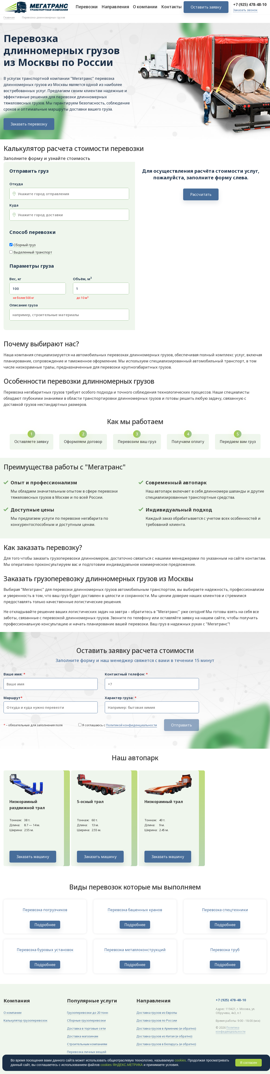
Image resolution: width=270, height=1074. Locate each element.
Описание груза (23, 305)
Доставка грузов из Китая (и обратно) (164, 1036)
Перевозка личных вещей (86, 1052)
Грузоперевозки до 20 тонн (87, 1012)
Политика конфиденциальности (230, 1030)
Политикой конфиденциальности (131, 725)
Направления (115, 9)
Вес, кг (15, 279)
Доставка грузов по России (156, 1020)
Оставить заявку (206, 9)
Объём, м (82, 279)
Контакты (171, 9)
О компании (145, 9)
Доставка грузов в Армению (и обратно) (166, 1028)
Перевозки (87, 9)
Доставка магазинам (82, 1036)
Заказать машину (33, 856)
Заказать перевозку (29, 124)
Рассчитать (200, 194)
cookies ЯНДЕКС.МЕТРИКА (122, 1065)
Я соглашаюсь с (119, 725)
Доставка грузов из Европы (156, 1012)
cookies (180, 1060)
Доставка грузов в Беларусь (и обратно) (166, 1044)
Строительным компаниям (87, 1044)
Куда (13, 205)
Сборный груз (24, 245)
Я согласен (248, 1063)
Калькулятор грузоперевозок (25, 1020)
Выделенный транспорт (32, 252)
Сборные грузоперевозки (86, 1020)
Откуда (16, 184)
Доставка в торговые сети (86, 1028)
